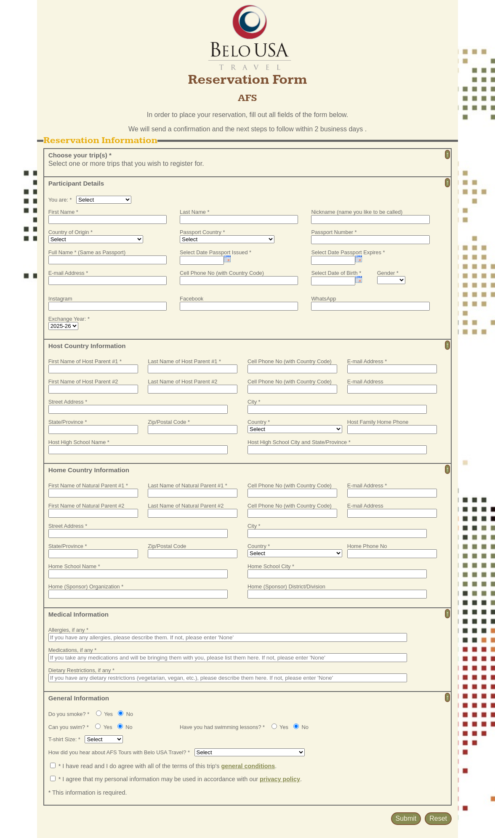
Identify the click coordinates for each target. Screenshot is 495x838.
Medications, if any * (72, 650)
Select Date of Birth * (336, 273)
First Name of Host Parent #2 (83, 381)
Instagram (60, 298)
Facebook (191, 298)
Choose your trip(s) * (80, 155)
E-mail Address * (68, 273)
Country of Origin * (70, 232)
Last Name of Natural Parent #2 (186, 506)
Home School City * (271, 566)
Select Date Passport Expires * (348, 252)
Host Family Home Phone (378, 422)
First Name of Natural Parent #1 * (88, 485)
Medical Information (78, 614)
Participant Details (76, 183)
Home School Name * (74, 566)
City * (254, 402)
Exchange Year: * (69, 319)
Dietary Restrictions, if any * (81, 670)
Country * (259, 422)
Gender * (388, 273)
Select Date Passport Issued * (215, 252)
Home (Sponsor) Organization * (86, 586)
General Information (78, 698)
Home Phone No (367, 546)
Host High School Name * (78, 442)
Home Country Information (88, 470)
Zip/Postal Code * (169, 422)
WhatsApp (323, 298)
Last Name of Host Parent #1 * (184, 361)
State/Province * (67, 422)
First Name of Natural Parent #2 (86, 506)
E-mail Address (365, 381)
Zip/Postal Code (167, 546)
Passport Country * (202, 232)
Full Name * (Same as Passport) (86, 252)
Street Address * (67, 402)
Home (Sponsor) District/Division (286, 586)
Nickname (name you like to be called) (356, 212)
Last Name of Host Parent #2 (182, 381)
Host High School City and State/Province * (299, 442)
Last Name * (194, 212)
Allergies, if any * (68, 630)
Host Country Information (87, 345)
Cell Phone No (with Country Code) (222, 273)
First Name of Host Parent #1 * (85, 361)
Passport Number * (334, 232)
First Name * (63, 212)
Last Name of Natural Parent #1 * (187, 485)
